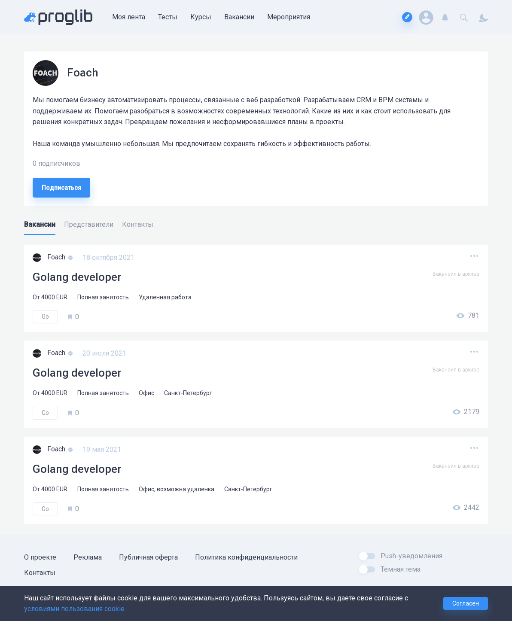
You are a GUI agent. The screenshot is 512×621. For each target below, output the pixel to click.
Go (45, 316)
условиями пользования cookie (74, 609)
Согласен (465, 603)
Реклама (87, 557)
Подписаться (61, 187)
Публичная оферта (148, 557)
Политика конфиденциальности (246, 557)
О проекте (40, 557)
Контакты (39, 573)
